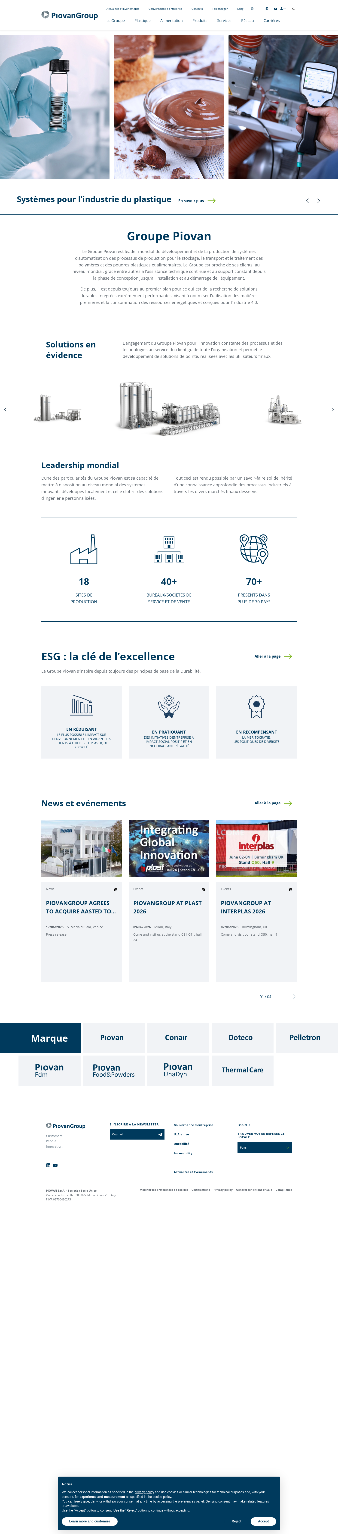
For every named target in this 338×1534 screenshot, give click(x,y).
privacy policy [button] (144, 1492)
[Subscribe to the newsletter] (160, 1134)
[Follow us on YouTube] (275, 8)
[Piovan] (114, 1038)
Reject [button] (236, 1521)
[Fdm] (49, 1071)
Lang (240, 9)
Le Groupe (116, 20)
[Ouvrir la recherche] (293, 9)
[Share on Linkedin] (115, 890)
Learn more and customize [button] (89, 1521)
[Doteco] (243, 1038)
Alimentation (171, 20)
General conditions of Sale (254, 1190)
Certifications (201, 1190)
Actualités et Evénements (123, 9)
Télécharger (220, 9)
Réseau (247, 20)
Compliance (284, 1190)
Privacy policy (223, 1190)
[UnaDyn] (178, 1071)
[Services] (283, 107)
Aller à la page (267, 656)
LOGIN (242, 1125)
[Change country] (252, 8)
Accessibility (183, 1153)
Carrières (272, 20)
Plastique (142, 20)
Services (224, 20)
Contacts (197, 9)
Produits (199, 20)
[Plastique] (55, 107)
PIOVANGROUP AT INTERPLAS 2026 (246, 907)
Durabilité (181, 1144)
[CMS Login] (283, 8)
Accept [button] (263, 1521)
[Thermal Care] (243, 1071)
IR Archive (181, 1134)
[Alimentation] (169, 107)
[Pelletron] (307, 1038)
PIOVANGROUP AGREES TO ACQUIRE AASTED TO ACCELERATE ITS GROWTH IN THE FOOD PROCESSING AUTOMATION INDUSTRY (81, 907)
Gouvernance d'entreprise (165, 9)
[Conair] (178, 1038)
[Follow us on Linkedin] (266, 8)
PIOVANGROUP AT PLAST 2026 (167, 907)
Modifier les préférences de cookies (164, 1190)
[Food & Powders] (114, 1071)
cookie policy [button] (162, 1497)
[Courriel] (133, 1134)
